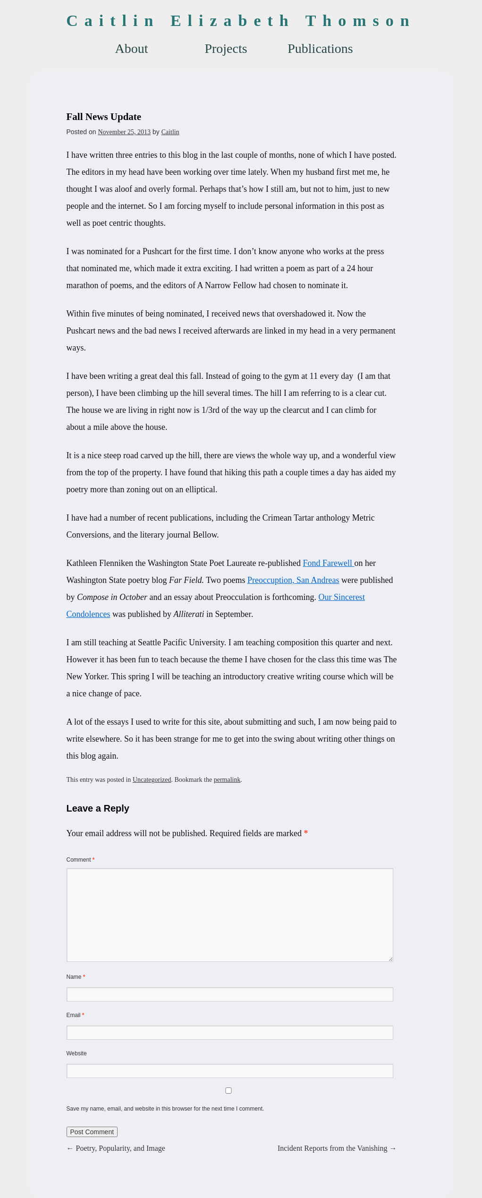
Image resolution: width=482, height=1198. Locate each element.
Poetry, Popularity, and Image (116, 1148)
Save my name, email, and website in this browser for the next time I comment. (165, 1108)
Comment (81, 859)
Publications (320, 48)
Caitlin (170, 132)
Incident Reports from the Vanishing (337, 1148)
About (131, 48)
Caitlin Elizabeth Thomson (240, 20)
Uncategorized (152, 779)
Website (77, 1053)
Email (76, 1015)
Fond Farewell (329, 563)
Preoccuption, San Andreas (293, 580)
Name (76, 977)
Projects (225, 48)
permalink (227, 779)
